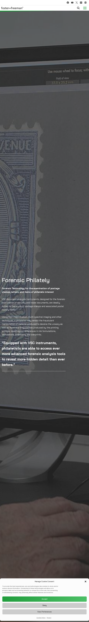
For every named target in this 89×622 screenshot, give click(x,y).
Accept (45, 599)
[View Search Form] (78, 8)
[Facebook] (68, 2)
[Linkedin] (85, 2)
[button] (85, 582)
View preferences (44, 612)
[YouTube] (72, 2)
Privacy (49, 618)
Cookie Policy (41, 618)
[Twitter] (76, 2)
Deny (45, 606)
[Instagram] (81, 2)
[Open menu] (85, 8)
